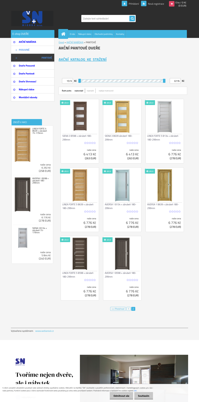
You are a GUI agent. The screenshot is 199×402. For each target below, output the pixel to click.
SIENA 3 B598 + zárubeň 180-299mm (77, 137)
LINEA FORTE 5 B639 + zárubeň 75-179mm (39, 131)
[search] (132, 19)
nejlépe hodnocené (106, 90)
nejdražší (90, 90)
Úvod (61, 42)
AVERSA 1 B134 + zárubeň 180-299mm (120, 206)
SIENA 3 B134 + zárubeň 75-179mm (39, 230)
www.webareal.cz (44, 331)
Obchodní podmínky (104, 34)
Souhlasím (143, 396)
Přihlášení (133, 4)
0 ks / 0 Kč (180, 2)
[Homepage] (64, 34)
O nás (72, 34)
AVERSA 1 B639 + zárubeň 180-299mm (163, 206)
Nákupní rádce (84, 34)
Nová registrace (155, 4)
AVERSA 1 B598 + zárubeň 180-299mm (40, 180)
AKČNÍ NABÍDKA (74, 42)
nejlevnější (78, 90)
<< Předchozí (118, 309)
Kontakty (120, 34)
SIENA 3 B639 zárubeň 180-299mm (118, 137)
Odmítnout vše (121, 396)
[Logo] (32, 18)
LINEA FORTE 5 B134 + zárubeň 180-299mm (162, 137)
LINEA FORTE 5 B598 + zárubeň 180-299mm (77, 274)
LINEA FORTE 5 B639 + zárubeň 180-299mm (77, 206)
